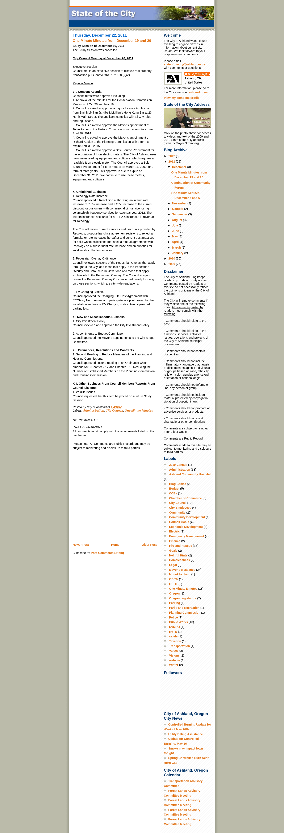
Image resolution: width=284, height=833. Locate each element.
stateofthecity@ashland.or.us (184, 64)
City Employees (180, 507)
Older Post (149, 544)
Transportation (179, 646)
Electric (174, 531)
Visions (174, 655)
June (176, 231)
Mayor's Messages (182, 569)
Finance (174, 541)
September (180, 214)
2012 (172, 156)
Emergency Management (186, 536)
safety (173, 636)
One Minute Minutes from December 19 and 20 (112, 41)
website (174, 660)
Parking (174, 603)
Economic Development (186, 526)
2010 (172, 258)
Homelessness (179, 560)
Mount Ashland (180, 574)
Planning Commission (184, 612)
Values (174, 650)
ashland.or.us (198, 92)
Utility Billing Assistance (185, 734)
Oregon (174, 593)
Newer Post (81, 544)
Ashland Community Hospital (189, 474)
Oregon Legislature (182, 598)
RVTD (173, 631)
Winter (173, 665)
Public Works (178, 622)
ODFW (173, 579)
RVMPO (174, 627)
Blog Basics (177, 484)
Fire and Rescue (180, 545)
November (179, 203)
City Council (114, 410)
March (177, 247)
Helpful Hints (178, 555)
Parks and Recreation (184, 607)
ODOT (173, 584)
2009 (172, 264)
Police (173, 617)
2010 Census (178, 464)
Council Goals (179, 522)
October (178, 209)
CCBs (173, 493)
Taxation (175, 641)
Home (115, 544)
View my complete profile (182, 97)
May (175, 236)
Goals (173, 550)
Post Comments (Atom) (107, 553)
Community (177, 512)
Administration (93, 410)
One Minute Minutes (139, 410)
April (175, 242)
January (178, 253)
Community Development (187, 517)
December (179, 167)
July (175, 225)
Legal (173, 565)
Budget (174, 488)
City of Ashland (199, 74)
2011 (172, 161)
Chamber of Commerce (185, 498)
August (177, 220)
